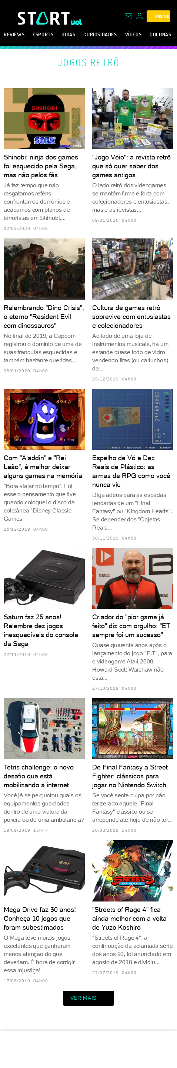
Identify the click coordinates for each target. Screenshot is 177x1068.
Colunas (160, 34)
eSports (43, 34)
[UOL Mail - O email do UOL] (128, 16)
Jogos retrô (88, 62)
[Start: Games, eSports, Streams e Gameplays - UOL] (44, 18)
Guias (68, 34)
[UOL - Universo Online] (76, 22)
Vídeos (133, 34)
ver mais (88, 998)
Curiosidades (100, 34)
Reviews (14, 34)
